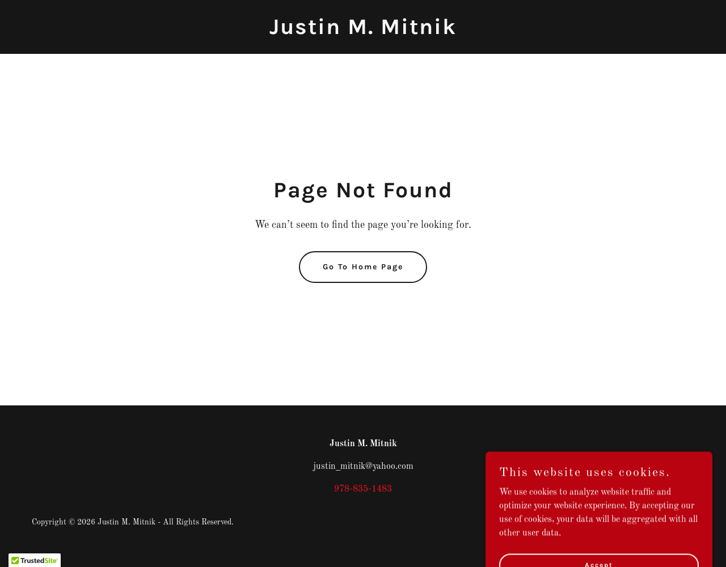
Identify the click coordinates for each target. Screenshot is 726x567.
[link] (363, 31)
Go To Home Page (363, 267)
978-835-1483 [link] (363, 489)
